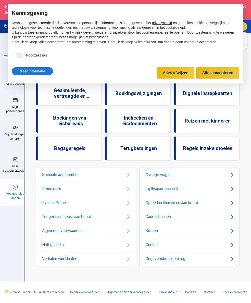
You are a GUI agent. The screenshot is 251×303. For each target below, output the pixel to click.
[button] (32, 71)
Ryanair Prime (86, 202)
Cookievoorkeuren (235, 292)
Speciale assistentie (86, 174)
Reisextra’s (86, 188)
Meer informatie (32, 71)
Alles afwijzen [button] (175, 73)
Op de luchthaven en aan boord (189, 202)
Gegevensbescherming (189, 258)
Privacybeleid (168, 292)
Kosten (189, 230)
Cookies (190, 292)
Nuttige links (86, 244)
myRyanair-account (189, 188)
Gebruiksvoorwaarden (85, 292)
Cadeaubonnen (189, 216)
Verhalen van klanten (86, 258)
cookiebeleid (175, 27)
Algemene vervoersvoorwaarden (129, 292)
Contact (189, 244)
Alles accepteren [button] (217, 73)
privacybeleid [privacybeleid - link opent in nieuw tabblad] (162, 23)
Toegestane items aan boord (86, 216)
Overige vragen (189, 174)
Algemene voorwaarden (86, 230)
